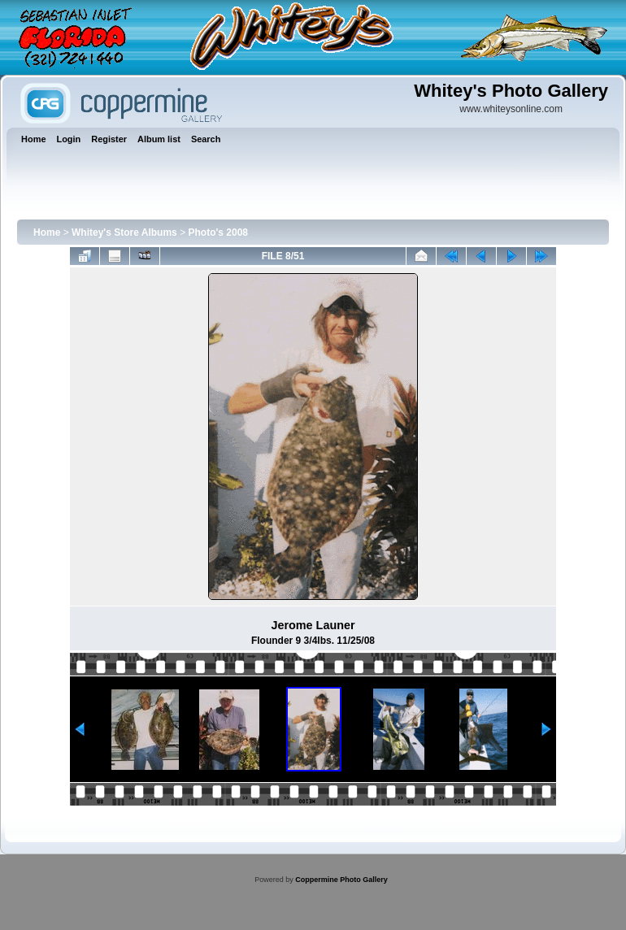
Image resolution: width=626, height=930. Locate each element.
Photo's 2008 (218, 232)
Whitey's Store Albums (124, 232)
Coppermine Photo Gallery (341, 880)
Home (46, 232)
